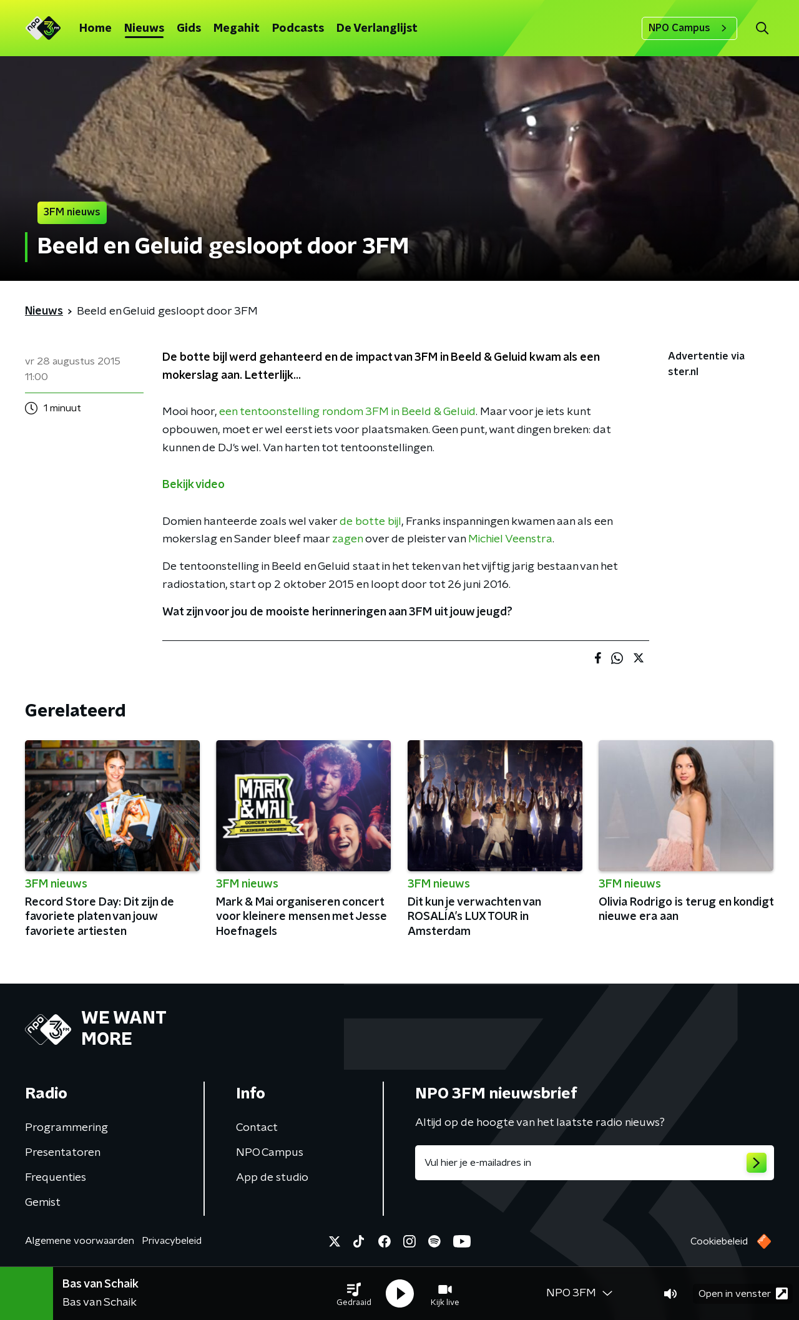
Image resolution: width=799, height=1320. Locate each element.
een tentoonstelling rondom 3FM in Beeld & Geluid (347, 412)
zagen (347, 539)
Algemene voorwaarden (79, 1241)
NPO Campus (689, 28)
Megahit (236, 28)
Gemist (43, 1202)
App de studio (272, 1177)
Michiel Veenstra (510, 539)
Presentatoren (62, 1152)
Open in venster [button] (743, 1293)
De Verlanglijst (377, 28)
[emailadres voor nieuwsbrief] (594, 1162)
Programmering (66, 1127)
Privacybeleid (172, 1241)
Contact (257, 1127)
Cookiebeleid (719, 1241)
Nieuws (144, 28)
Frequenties (55, 1177)
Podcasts (298, 28)
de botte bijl (370, 521)
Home (95, 28)
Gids (189, 28)
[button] (354, 1294)
